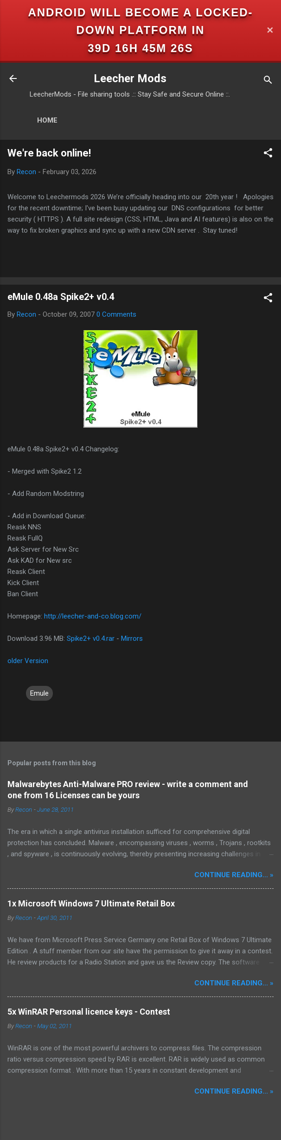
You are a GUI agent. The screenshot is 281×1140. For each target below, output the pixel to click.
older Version (27, 661)
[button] (268, 154)
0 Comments (116, 314)
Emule (39, 693)
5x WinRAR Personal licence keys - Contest (88, 1011)
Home (47, 120)
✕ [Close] (270, 30)
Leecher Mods (130, 78)
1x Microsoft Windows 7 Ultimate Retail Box (91, 903)
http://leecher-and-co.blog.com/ (92, 616)
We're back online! (49, 153)
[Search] (268, 81)
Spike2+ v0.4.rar (91, 638)
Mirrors (132, 638)
